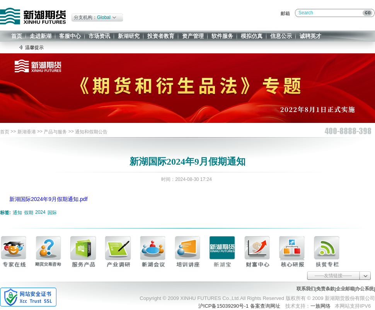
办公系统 (364, 288)
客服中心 (70, 36)
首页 (16, 36)
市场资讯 (99, 36)
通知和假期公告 (91, 132)
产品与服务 (55, 132)
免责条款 (325, 288)
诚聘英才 (310, 36)
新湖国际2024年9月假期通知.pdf (48, 199)
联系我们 (306, 288)
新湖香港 (26, 132)
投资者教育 (160, 36)
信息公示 (281, 36)
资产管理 (193, 36)
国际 (52, 212)
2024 (40, 212)
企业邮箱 (345, 288)
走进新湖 (40, 36)
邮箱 (285, 13)
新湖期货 (33, 16)
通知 (17, 212)
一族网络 (320, 306)
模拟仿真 (251, 36)
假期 (28, 212)
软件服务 (222, 36)
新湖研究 (129, 36)
